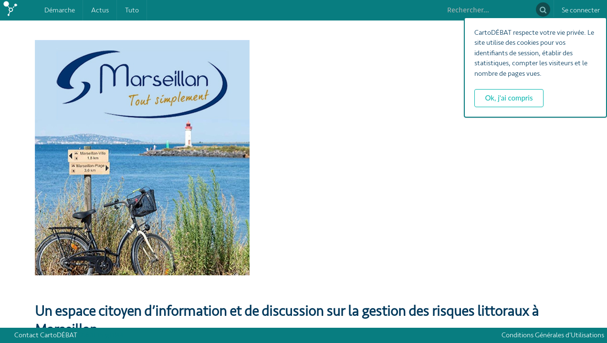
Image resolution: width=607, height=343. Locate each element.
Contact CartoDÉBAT (45, 335)
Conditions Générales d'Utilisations (554, 335)
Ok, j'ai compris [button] (509, 97)
